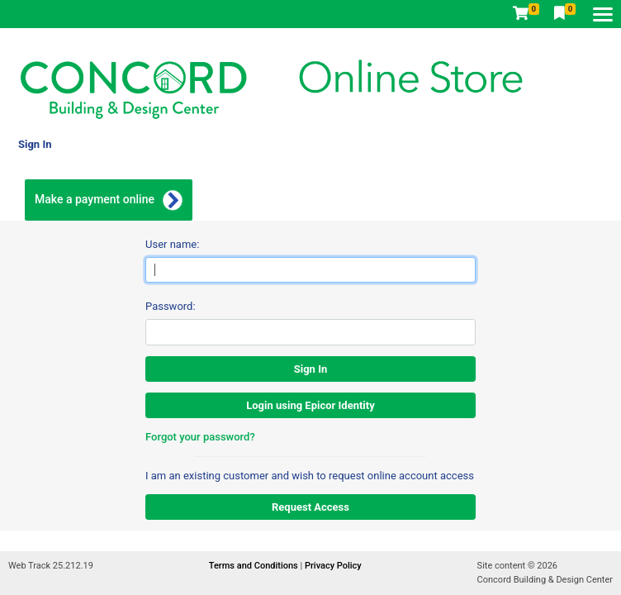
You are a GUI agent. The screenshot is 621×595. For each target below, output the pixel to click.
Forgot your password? (200, 437)
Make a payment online (94, 199)
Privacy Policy (333, 565)
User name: (172, 244)
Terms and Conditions (255, 565)
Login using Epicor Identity (310, 405)
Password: (170, 306)
